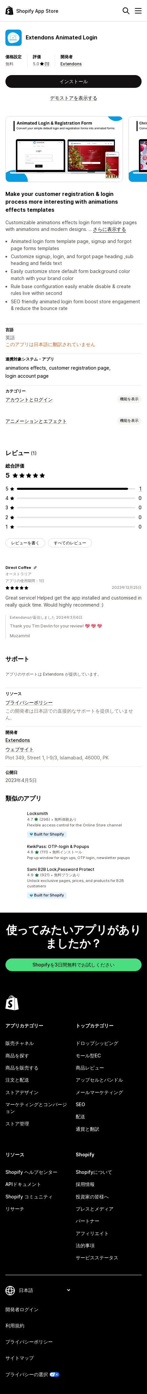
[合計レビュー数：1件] (140, 488)
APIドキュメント (23, 1184)
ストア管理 (17, 1123)
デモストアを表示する (73, 98)
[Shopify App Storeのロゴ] (31, 10)
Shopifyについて (94, 1172)
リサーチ (14, 1209)
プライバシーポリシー (29, 702)
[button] (73, 824)
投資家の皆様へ (92, 1196)
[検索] (126, 10)
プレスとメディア (95, 1209)
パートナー (87, 1221)
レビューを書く (25, 542)
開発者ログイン (22, 1309)
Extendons (71, 63)
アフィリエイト (92, 1233)
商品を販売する (22, 1067)
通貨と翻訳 (87, 1129)
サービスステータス (97, 1257)
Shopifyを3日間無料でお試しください (73, 964)
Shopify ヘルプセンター (31, 1172)
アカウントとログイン (29, 399)
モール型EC (88, 1055)
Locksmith (37, 813)
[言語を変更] (44, 1290)
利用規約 (14, 1325)
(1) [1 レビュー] (47, 63)
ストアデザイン (22, 1092)
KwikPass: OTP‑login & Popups (58, 846)
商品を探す (17, 1055)
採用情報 (85, 1184)
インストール (73, 81)
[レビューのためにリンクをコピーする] (35, 567)
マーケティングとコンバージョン (36, 1107)
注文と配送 (17, 1080)
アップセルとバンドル (99, 1080)
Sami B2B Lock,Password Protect (60, 869)
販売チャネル (19, 1043)
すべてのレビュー (70, 542)
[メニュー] (138, 10)
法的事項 (85, 1245)
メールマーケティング (99, 1092)
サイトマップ (19, 1358)
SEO (80, 1104)
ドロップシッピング (97, 1043)
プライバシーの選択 (26, 1374)
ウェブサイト (19, 749)
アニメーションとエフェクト (36, 421)
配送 (80, 1116)
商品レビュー (90, 1067)
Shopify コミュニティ (29, 1196)
